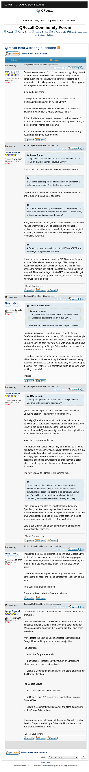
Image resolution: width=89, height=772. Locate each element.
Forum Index (27, 54)
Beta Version (41, 54)
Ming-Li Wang (11, 303)
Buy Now (39, 20)
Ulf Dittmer (73, 766)
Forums (71, 20)
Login (52, 35)
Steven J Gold (11, 72)
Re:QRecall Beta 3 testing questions (46, 546)
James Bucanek (12, 152)
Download (27, 20)
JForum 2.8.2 (26, 766)
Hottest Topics (41, 32)
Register (41, 35)
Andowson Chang (61, 766)
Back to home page (79, 32)
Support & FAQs (56, 20)
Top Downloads (59, 32)
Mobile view (45, 762)
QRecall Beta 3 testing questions (30, 48)
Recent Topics (24, 32)
